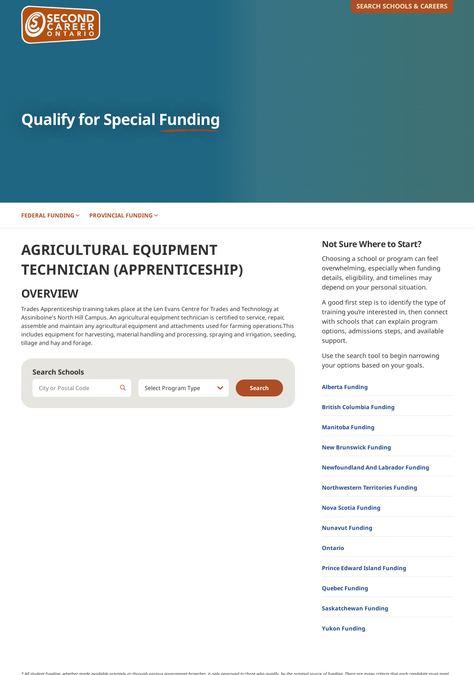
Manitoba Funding (348, 427)
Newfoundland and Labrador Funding (375, 467)
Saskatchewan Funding (355, 608)
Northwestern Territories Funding (369, 487)
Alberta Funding (345, 387)
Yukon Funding (343, 628)
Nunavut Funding (347, 528)
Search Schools (58, 372)
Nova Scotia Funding (351, 508)
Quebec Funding (345, 588)
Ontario (333, 548)
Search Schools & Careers (402, 6)
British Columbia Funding (358, 407)
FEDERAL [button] (50, 215)
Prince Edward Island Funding (364, 568)
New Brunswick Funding (356, 447)
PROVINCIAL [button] (123, 215)
